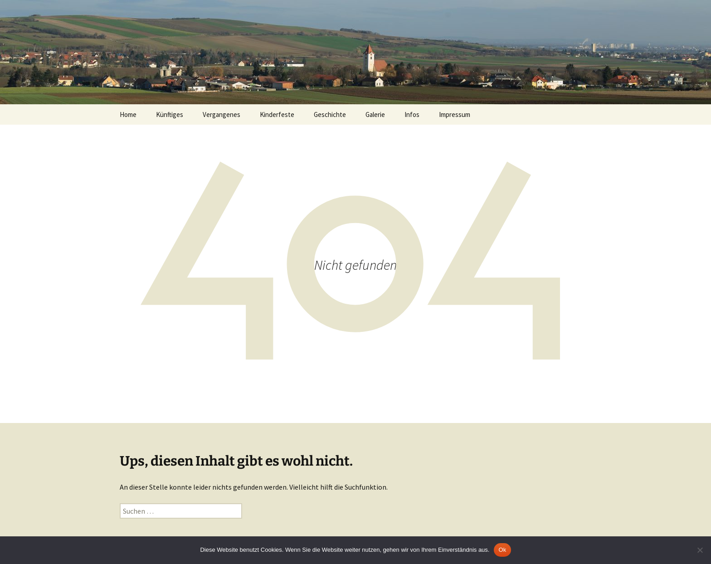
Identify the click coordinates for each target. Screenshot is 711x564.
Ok (502, 549)
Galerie (375, 114)
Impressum (454, 114)
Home (128, 114)
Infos (411, 114)
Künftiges (169, 114)
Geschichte (330, 114)
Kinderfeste (277, 114)
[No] (699, 549)
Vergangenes (221, 114)
